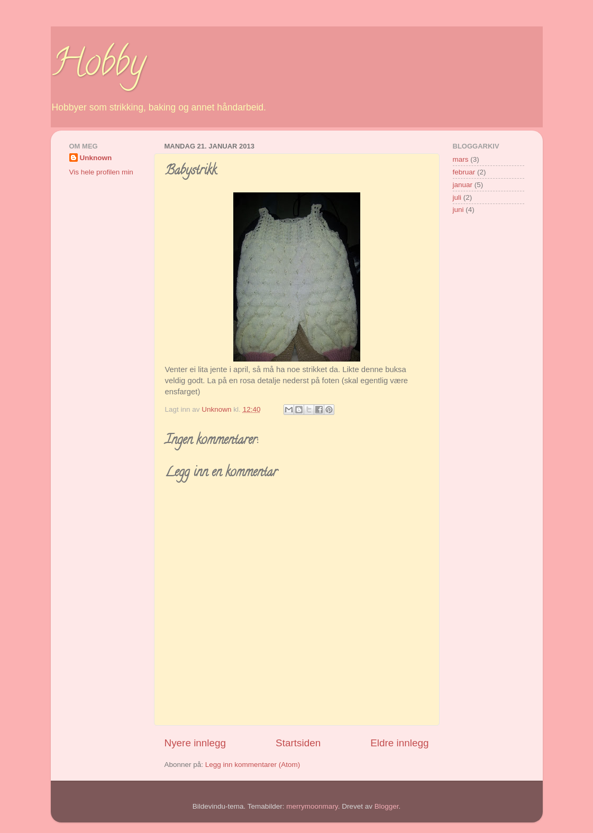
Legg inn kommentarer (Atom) (252, 765)
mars (461, 159)
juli (457, 197)
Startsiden (298, 742)
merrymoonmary (311, 806)
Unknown (96, 158)
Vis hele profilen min (101, 172)
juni (458, 210)
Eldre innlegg (399, 742)
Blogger (387, 806)
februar (464, 172)
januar (463, 185)
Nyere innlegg (195, 742)
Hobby (98, 66)
